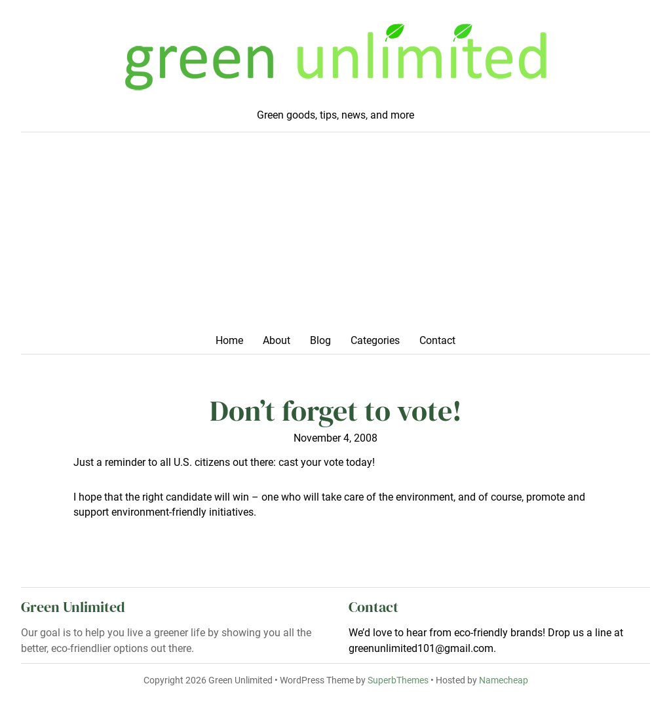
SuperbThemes (398, 680)
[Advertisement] (335, 237)
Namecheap (503, 680)
